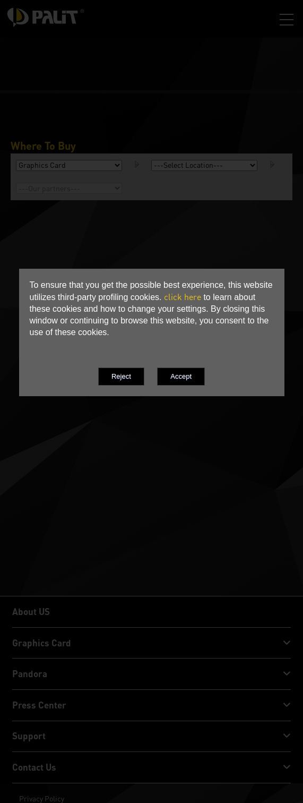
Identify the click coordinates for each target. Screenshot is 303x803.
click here (182, 297)
